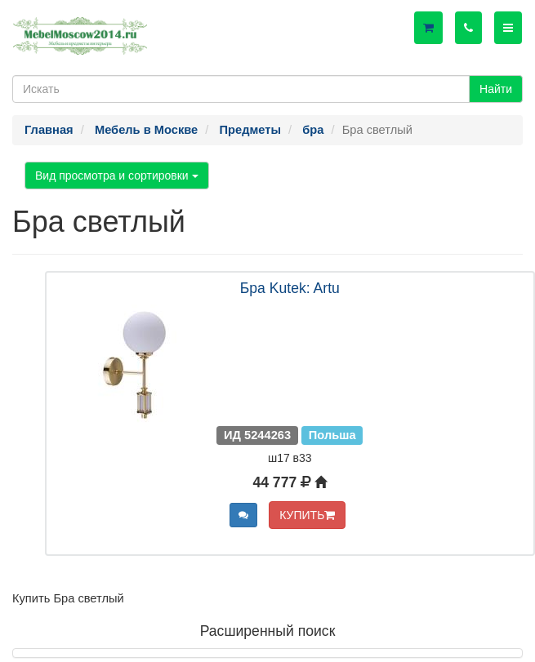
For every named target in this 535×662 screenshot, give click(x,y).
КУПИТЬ (307, 515)
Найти (495, 89)
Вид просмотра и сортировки (116, 175)
